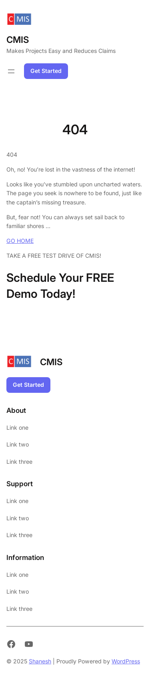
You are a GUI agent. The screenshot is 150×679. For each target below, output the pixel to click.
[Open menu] (11, 71)
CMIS (17, 39)
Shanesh (40, 661)
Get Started (46, 70)
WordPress (126, 661)
